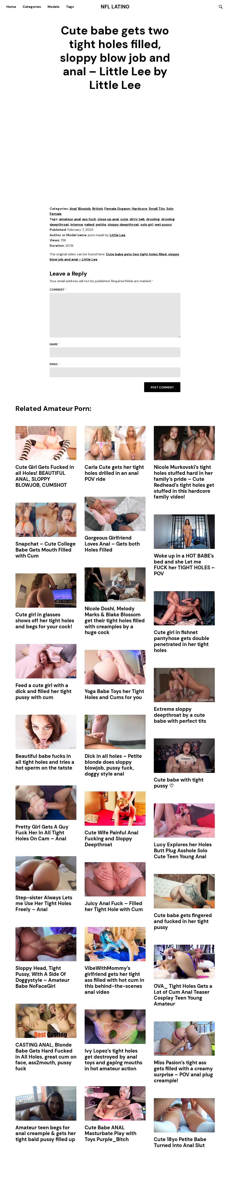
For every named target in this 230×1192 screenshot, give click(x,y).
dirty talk (137, 219)
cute (124, 219)
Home (11, 7)
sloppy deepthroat (123, 225)
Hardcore (139, 209)
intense (76, 225)
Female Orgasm (117, 209)
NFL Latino (115, 6)
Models (54, 7)
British (97, 209)
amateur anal (70, 219)
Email (55, 364)
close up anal (108, 219)
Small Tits (157, 209)
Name (55, 344)
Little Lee (117, 235)
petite (101, 225)
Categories (32, 7)
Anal (73, 209)
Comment (58, 290)
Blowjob (84, 209)
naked (89, 225)
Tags (70, 7)
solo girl (146, 225)
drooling (153, 219)
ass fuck (89, 219)
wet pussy (163, 225)
